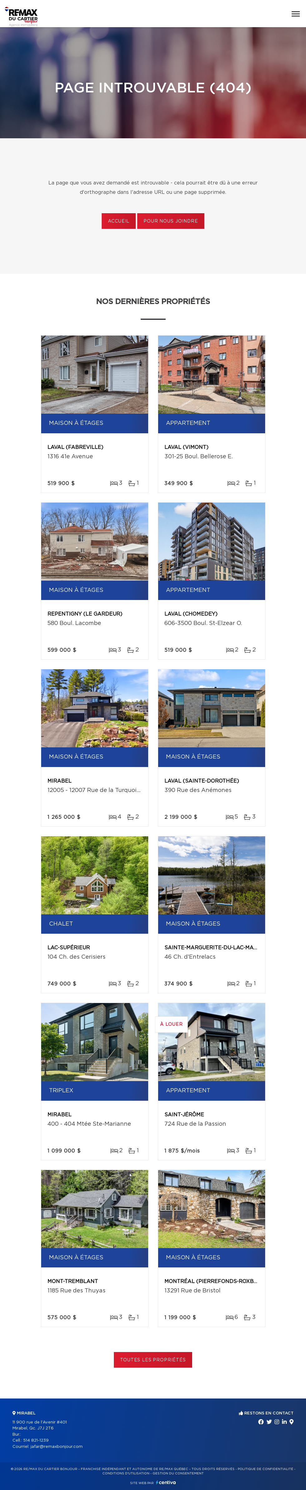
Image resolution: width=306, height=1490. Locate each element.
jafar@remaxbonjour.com (57, 1447)
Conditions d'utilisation (125, 1473)
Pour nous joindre (170, 221)
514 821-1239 (36, 1440)
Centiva (166, 1482)
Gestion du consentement (178, 1473)
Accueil (118, 221)
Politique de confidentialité (265, 1469)
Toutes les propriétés (153, 1360)
